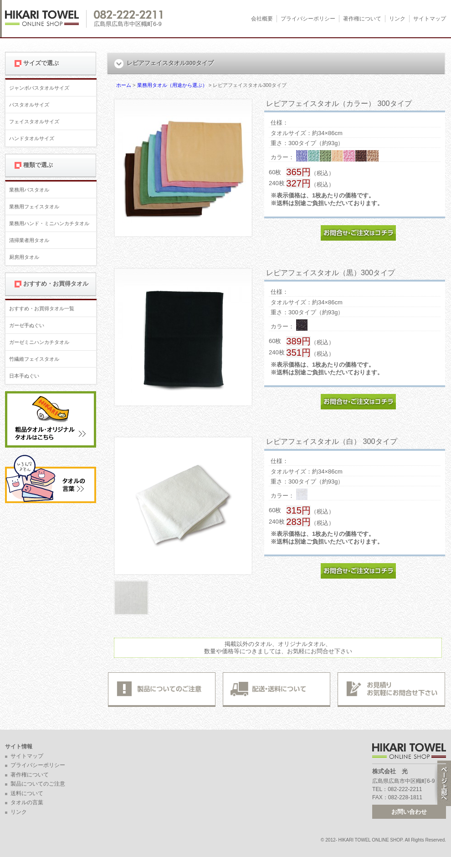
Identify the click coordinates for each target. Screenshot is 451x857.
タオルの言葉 (26, 802)
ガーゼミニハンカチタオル (39, 342)
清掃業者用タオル (29, 240)
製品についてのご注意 (37, 784)
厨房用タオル (24, 257)
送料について (26, 793)
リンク (397, 18)
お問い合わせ (409, 811)
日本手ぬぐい (24, 375)
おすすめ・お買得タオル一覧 (41, 308)
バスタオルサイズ (29, 104)
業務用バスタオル (29, 189)
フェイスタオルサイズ (34, 121)
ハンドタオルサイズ (31, 138)
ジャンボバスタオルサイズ (39, 88)
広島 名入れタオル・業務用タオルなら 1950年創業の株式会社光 (46, 19)
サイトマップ (429, 18)
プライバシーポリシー (308, 18)
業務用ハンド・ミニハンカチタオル (49, 223)
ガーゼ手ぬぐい (26, 325)
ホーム (123, 85)
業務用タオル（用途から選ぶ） (172, 85)
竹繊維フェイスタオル (34, 359)
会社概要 (262, 18)
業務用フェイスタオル (34, 206)
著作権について (362, 18)
